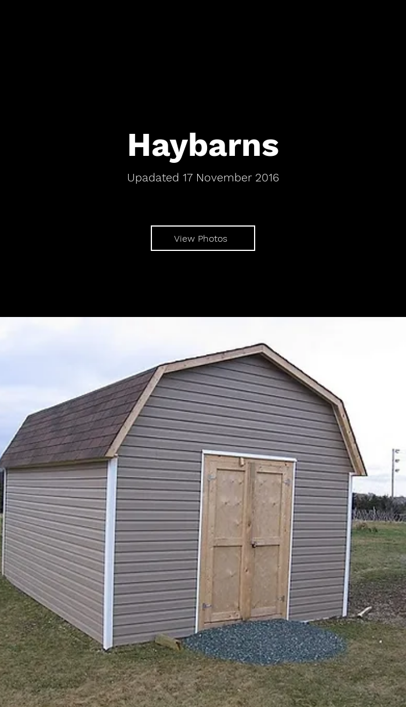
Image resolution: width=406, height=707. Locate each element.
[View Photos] (203, 238)
